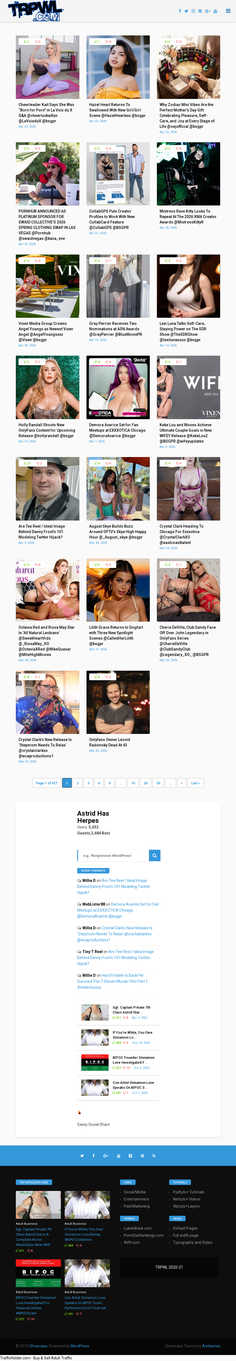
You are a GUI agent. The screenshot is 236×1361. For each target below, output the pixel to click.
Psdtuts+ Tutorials (188, 1192)
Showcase (38, 1346)
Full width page (186, 1235)
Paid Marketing (137, 1206)
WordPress (79, 1346)
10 (133, 783)
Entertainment (136, 1199)
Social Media (135, 1192)
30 (158, 783)
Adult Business (26, 1224)
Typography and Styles (193, 1242)
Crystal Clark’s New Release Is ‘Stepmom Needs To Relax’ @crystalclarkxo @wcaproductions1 (115, 934)
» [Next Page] (182, 783)
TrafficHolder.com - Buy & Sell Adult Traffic (36, 1358)
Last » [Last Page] (195, 783)
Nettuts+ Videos (187, 1199)
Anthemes (211, 1346)
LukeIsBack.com (138, 1228)
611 (117, 1018)
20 (146, 783)
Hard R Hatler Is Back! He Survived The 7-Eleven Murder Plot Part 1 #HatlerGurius (112, 981)
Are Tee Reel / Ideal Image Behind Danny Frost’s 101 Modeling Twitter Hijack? (113, 886)
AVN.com (132, 1242)
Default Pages (185, 1228)
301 (117, 1093)
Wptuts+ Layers (186, 1206)
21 (27, 463)
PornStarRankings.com (144, 1235)
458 (117, 1043)
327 (117, 1068)
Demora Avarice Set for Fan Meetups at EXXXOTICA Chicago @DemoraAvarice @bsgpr (118, 910)
